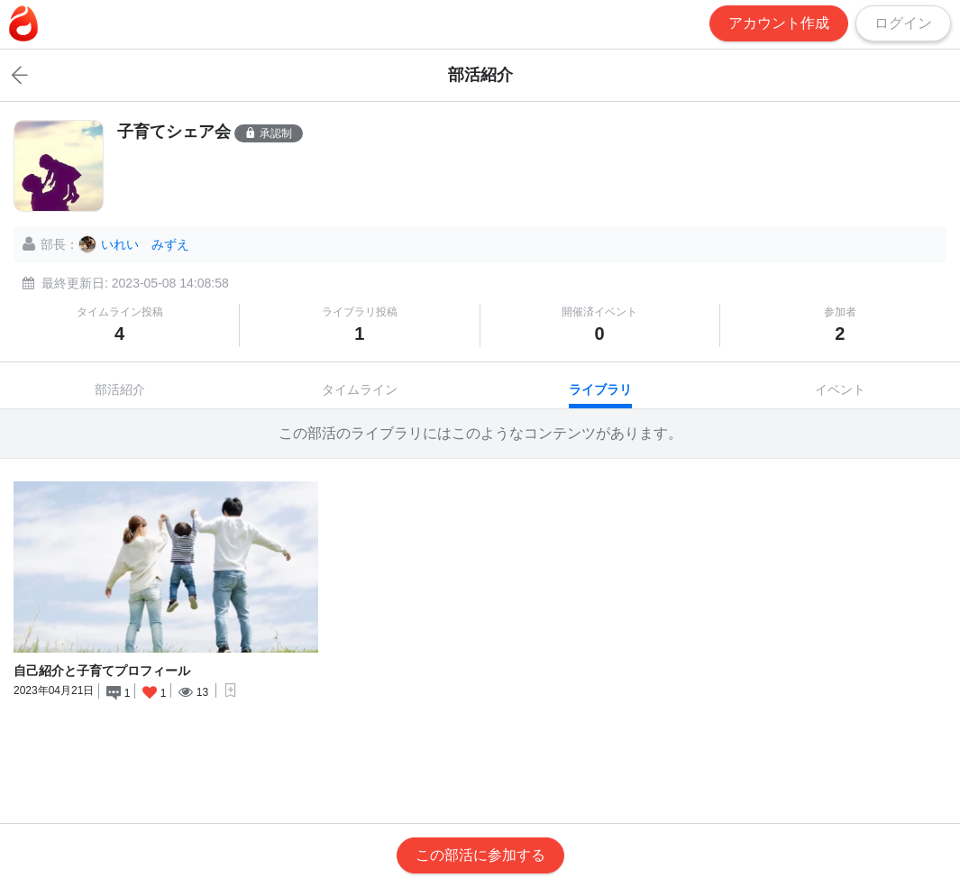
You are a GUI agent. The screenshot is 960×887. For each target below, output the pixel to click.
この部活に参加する (480, 855)
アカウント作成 (778, 23)
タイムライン (360, 389)
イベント (840, 389)
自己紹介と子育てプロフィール (102, 670)
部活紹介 (120, 389)
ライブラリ (600, 389)
